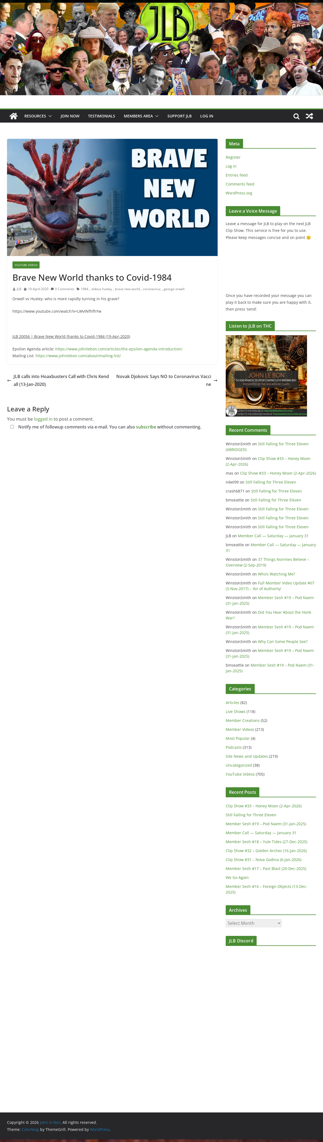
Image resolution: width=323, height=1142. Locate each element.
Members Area (138, 116)
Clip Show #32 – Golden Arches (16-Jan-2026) (266, 850)
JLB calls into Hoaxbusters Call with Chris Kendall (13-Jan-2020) (58, 380)
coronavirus (152, 289)
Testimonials (101, 116)
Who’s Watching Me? (276, 574)
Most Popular (238, 738)
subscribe (146, 427)
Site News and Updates (247, 756)
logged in (43, 419)
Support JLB (179, 116)
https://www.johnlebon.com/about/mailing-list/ (78, 355)
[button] (49, 116)
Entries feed (237, 175)
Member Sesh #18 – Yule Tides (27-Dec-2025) (266, 841)
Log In (206, 116)
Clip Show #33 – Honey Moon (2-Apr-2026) (278, 473)
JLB (19, 289)
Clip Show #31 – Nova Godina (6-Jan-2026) (263, 859)
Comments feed (240, 184)
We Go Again (237, 877)
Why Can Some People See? (283, 641)
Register (233, 157)
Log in (231, 166)
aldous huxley (101, 289)
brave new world (127, 289)
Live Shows (236, 711)
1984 (84, 289)
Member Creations (243, 720)
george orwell (174, 289)
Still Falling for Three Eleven (271, 482)
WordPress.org (239, 193)
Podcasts (234, 747)
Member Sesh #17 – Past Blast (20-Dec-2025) (266, 868)
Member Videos (240, 729)
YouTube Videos (26, 265)
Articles (232, 702)
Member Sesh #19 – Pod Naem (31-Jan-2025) (266, 823)
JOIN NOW (70, 116)
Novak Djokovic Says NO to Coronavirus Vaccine (167, 380)
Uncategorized (239, 765)
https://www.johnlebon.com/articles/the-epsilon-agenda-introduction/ (118, 348)
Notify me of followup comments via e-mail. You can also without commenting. (104, 427)
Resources (35, 116)
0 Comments (62, 289)
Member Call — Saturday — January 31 (273, 535)
